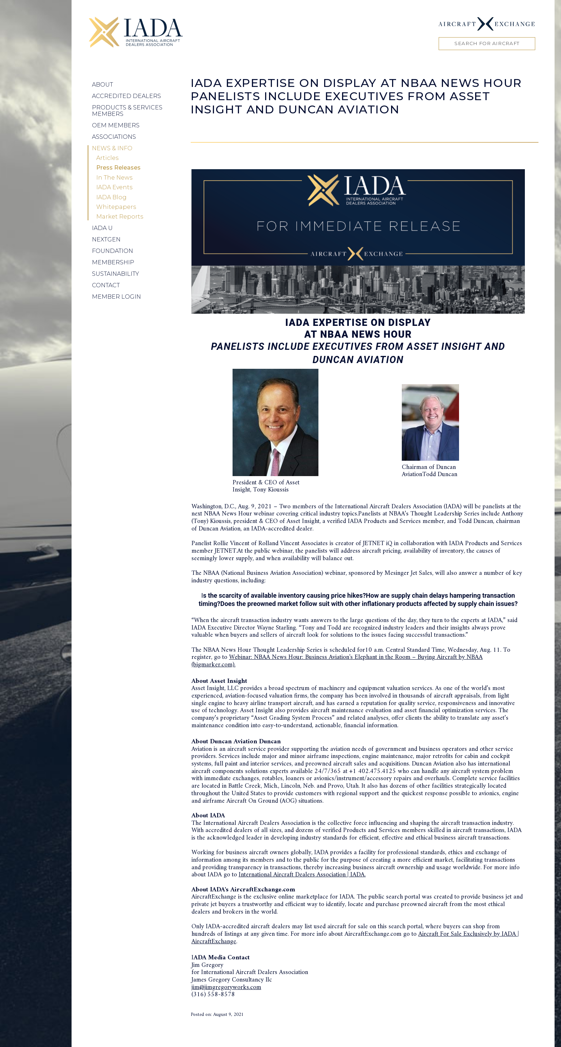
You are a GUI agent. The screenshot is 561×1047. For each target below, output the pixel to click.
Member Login (116, 296)
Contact (106, 285)
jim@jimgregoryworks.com (226, 987)
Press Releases (118, 168)
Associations (114, 136)
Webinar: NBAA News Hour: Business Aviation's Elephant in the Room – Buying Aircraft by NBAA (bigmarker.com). (337, 661)
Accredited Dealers (126, 96)
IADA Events (114, 187)
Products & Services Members (127, 110)
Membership (113, 262)
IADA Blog (111, 197)
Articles (107, 158)
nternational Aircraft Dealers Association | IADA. (303, 874)
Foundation (112, 251)
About (102, 84)
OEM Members (116, 125)
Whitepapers (116, 207)
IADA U (102, 228)
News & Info (112, 148)
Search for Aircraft (486, 43)
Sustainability (115, 273)
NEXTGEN (106, 239)
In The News (114, 178)
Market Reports (119, 217)
